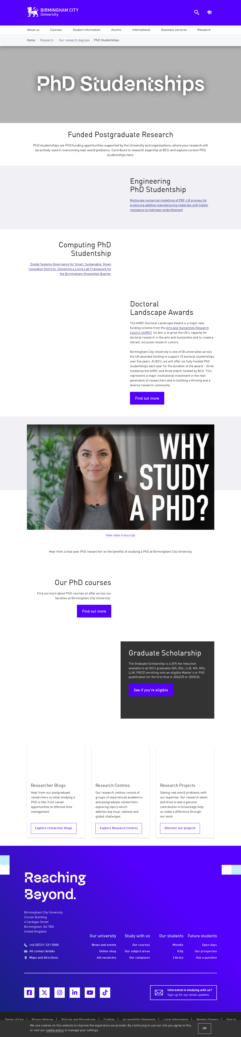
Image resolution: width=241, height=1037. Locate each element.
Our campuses (139, 957)
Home (31, 40)
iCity (180, 951)
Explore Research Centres (119, 828)
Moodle (178, 945)
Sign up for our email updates (189, 992)
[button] (33, 30)
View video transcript (120, 535)
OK (205, 1028)
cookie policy (55, 1030)
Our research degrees (74, 40)
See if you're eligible (151, 690)
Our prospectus (206, 951)
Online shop (107, 951)
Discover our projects (180, 828)
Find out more (147, 399)
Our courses (141, 945)
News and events (104, 945)
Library (178, 957)
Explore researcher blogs (53, 828)
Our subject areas (137, 951)
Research (47, 40)
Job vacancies (106, 957)
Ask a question (206, 957)
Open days (209, 945)
